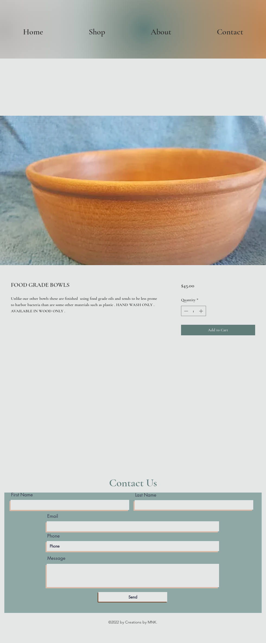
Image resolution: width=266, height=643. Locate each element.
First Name (22, 495)
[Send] (132, 597)
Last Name (145, 495)
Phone (53, 536)
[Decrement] (185, 311)
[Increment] (201, 311)
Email (52, 516)
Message (56, 558)
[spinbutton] (193, 311)
